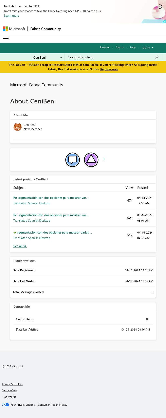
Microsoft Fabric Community (36, 84)
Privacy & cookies (12, 384)
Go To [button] (146, 47)
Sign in (120, 47)
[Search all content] (113, 57)
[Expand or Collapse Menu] (6, 38)
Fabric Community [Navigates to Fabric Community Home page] (45, 28)
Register (105, 47)
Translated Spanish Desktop (31, 203)
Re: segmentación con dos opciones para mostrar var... (50, 198)
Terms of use (9, 390)
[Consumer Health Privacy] (52, 404)
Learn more (11, 15)
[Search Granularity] (47, 57)
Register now (109, 69)
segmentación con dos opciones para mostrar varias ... (54, 232)
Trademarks (9, 396)
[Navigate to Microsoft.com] (14, 28)
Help (133, 47)
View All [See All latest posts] (20, 246)
